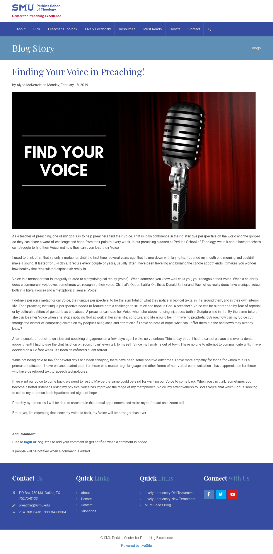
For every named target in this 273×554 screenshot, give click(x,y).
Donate (175, 29)
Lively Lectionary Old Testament (169, 493)
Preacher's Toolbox (62, 29)
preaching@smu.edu (34, 505)
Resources (127, 29)
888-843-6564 (55, 512)
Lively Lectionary (98, 29)
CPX (36, 29)
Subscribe (88, 511)
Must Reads (152, 29)
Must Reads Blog (158, 505)
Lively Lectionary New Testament (170, 499)
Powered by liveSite (136, 546)
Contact (194, 29)
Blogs (256, 48)
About (21, 29)
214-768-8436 (30, 512)
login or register (37, 442)
